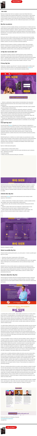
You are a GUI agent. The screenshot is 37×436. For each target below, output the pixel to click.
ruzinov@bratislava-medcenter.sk (7, 418)
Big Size (30, 67)
